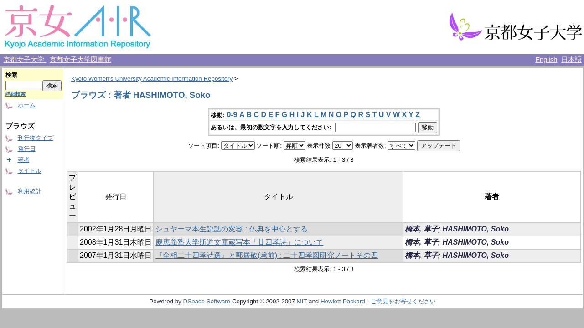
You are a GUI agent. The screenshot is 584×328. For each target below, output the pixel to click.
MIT (302, 301)
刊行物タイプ (35, 137)
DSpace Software (206, 301)
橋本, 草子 (421, 229)
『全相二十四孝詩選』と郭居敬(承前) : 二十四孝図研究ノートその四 (266, 255)
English (546, 59)
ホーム (27, 105)
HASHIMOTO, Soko (475, 229)
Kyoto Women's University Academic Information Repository (152, 78)
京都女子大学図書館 (80, 59)
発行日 (27, 148)
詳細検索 (15, 94)
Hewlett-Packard (342, 301)
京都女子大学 (24, 59)
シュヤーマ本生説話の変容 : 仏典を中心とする (231, 229)
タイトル (29, 170)
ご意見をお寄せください (403, 301)
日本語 (571, 59)
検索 (11, 75)
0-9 (232, 114)
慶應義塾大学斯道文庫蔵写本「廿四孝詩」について (239, 242)
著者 (24, 159)
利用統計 (29, 191)
